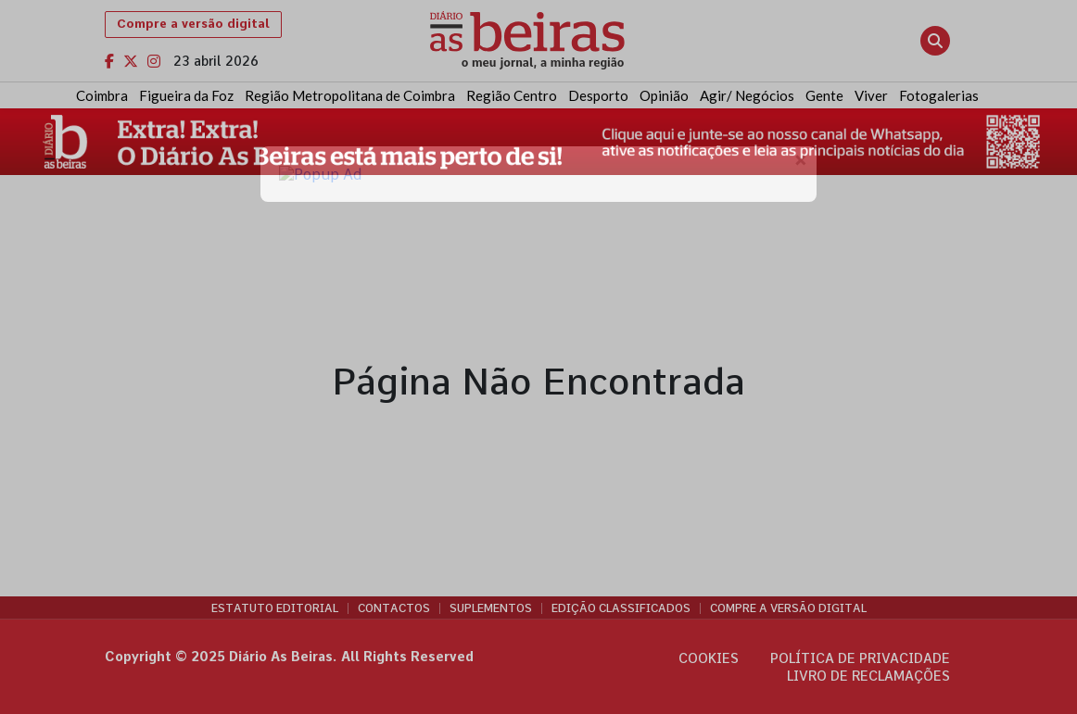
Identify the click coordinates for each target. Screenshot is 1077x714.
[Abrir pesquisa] (935, 41)
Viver (871, 95)
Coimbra (102, 95)
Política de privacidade (860, 658)
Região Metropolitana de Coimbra (350, 95)
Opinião (664, 95)
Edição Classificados (621, 608)
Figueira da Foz (186, 95)
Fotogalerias (939, 95)
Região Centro (511, 95)
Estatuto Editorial (274, 608)
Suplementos (491, 608)
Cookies (708, 658)
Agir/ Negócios (747, 95)
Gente (824, 95)
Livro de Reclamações (868, 676)
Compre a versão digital (193, 24)
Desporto (598, 95)
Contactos (394, 608)
